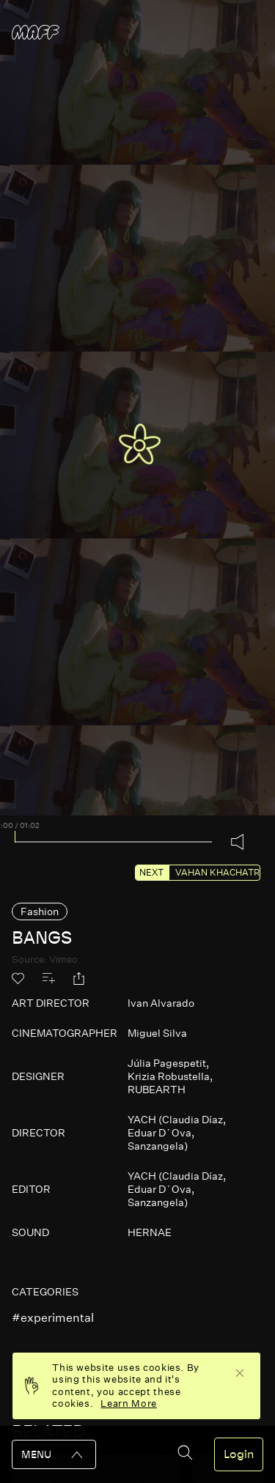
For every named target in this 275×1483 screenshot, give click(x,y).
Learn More (128, 1403)
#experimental (53, 1318)
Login (239, 1454)
